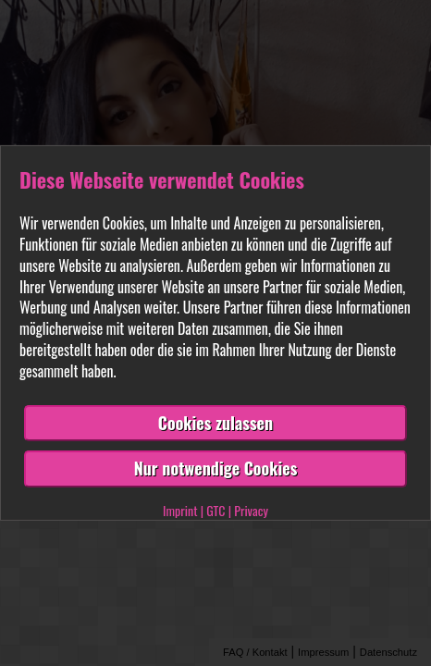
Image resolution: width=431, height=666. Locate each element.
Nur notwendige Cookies (216, 468)
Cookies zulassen (215, 423)
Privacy (251, 510)
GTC (215, 510)
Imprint (180, 510)
